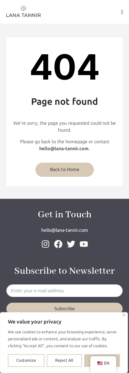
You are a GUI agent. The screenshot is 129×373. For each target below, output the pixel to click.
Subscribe (64, 308)
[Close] (124, 315)
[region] (64, 342)
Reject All (64, 360)
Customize (26, 360)
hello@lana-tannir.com (64, 230)
